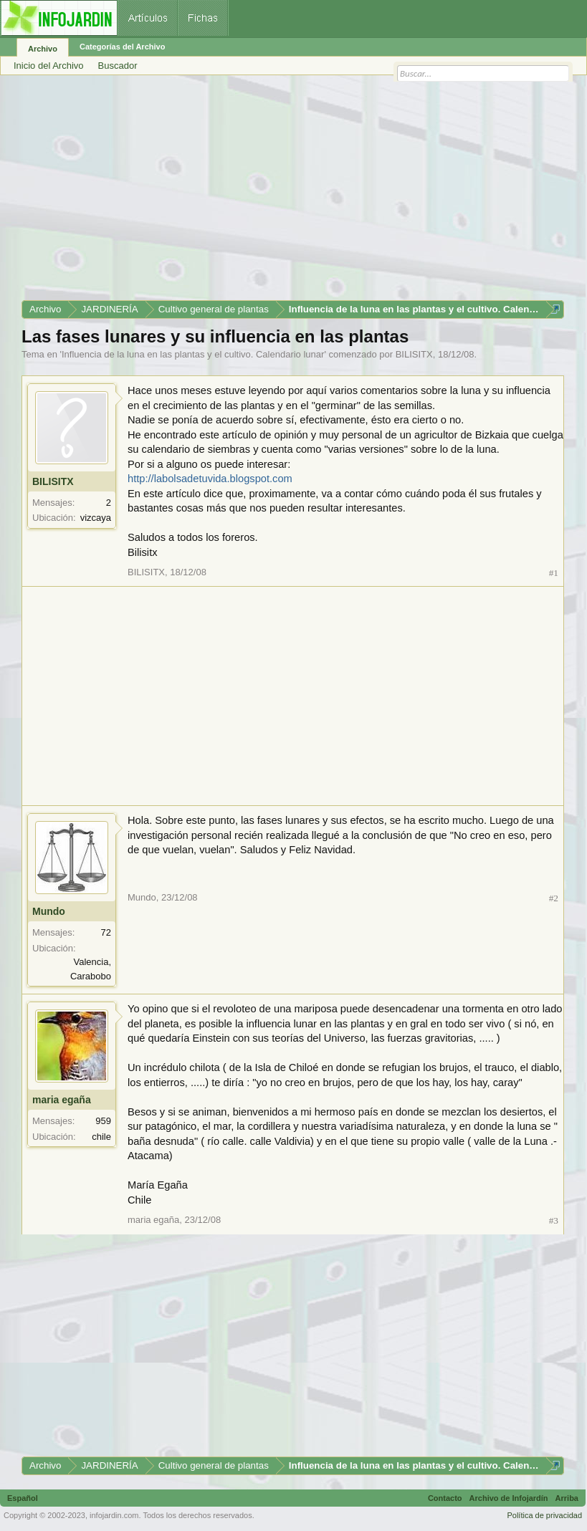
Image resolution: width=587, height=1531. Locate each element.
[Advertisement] (293, 192)
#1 (553, 572)
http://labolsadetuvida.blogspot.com (210, 478)
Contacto (445, 1498)
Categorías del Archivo (122, 46)
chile (101, 1136)
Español (22, 1498)
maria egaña (61, 1099)
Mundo (48, 911)
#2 (553, 898)
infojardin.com (114, 1515)
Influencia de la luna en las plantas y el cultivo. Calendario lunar (193, 354)
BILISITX (414, 354)
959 (103, 1120)
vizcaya (95, 517)
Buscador (118, 65)
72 (106, 932)
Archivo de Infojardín (508, 1498)
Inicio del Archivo (49, 65)
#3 (553, 1220)
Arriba (566, 1498)
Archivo (42, 48)
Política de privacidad (544, 1515)
